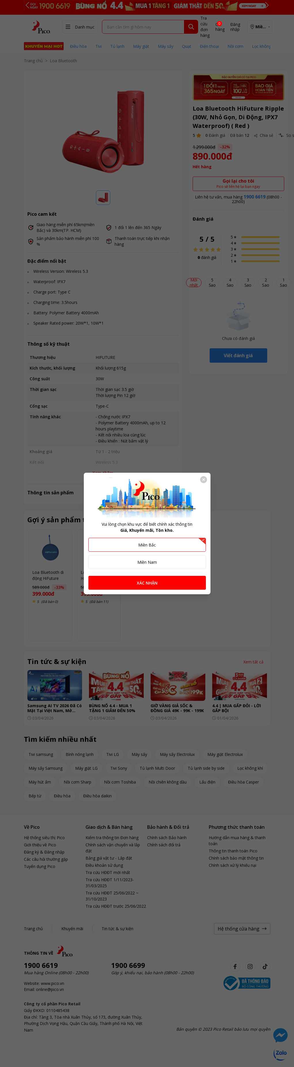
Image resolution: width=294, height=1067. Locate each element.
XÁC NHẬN (147, 583)
